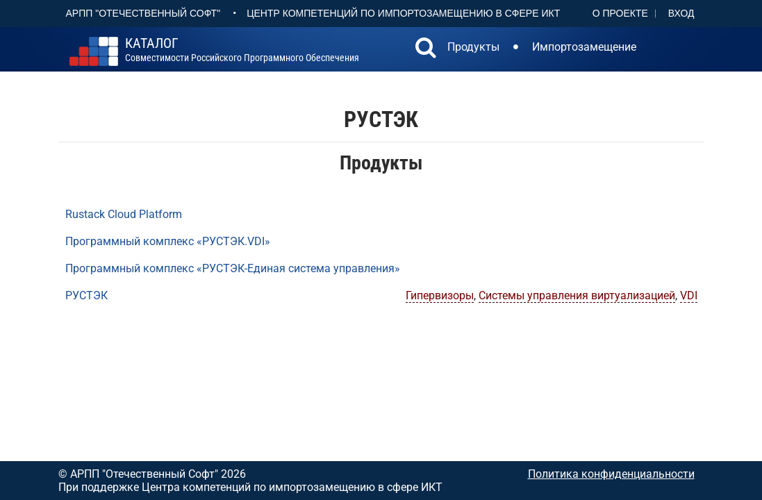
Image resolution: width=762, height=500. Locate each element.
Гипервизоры (440, 295)
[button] (426, 49)
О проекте (620, 13)
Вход (681, 13)
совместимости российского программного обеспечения (242, 50)
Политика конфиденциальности (611, 474)
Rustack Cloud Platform (123, 214)
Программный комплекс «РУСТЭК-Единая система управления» (232, 268)
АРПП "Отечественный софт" (143, 13)
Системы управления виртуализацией (577, 295)
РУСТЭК (86, 295)
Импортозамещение (584, 46)
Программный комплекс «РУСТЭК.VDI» (167, 241)
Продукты (473, 46)
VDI (688, 295)
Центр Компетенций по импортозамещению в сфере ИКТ (403, 13)
